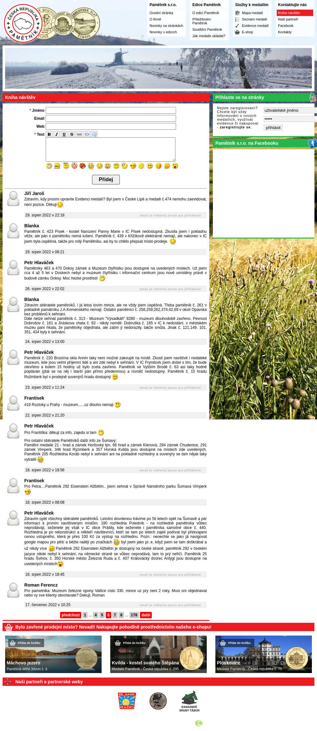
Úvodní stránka (161, 13)
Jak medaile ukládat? (208, 36)
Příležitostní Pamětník (201, 21)
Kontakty (285, 32)
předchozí (71, 615)
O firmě (155, 19)
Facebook (285, 26)
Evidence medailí (255, 26)
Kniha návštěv (289, 13)
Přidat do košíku (29, 643)
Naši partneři (288, 19)
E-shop (247, 32)
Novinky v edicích (163, 32)
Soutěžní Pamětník (207, 29)
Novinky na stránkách (166, 26)
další (146, 615)
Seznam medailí (254, 19)
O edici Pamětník (205, 13)
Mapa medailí (252, 13)
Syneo (208, 723)
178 (134, 615)
